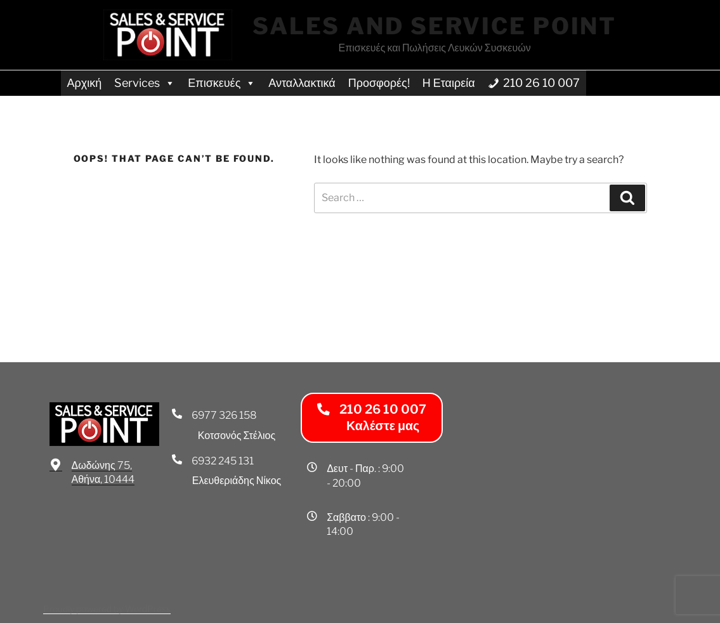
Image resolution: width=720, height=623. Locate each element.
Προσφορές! (379, 82)
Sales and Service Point (434, 26)
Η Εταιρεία (448, 82)
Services (144, 82)
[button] (372, 418)
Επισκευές (222, 82)
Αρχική (84, 82)
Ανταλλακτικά (301, 82)
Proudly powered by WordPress (107, 608)
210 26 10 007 (541, 82)
